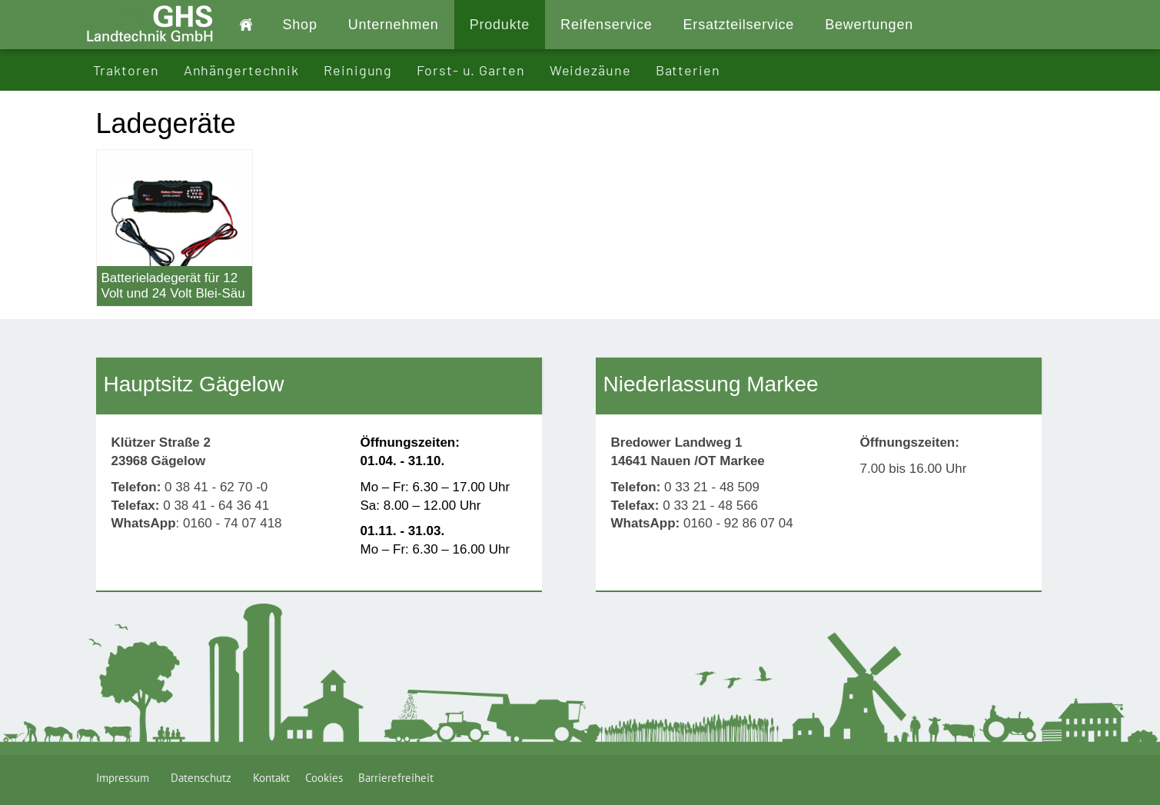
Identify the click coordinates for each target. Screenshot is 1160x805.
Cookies (324, 777)
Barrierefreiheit (396, 777)
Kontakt (271, 777)
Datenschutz (204, 777)
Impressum (125, 777)
